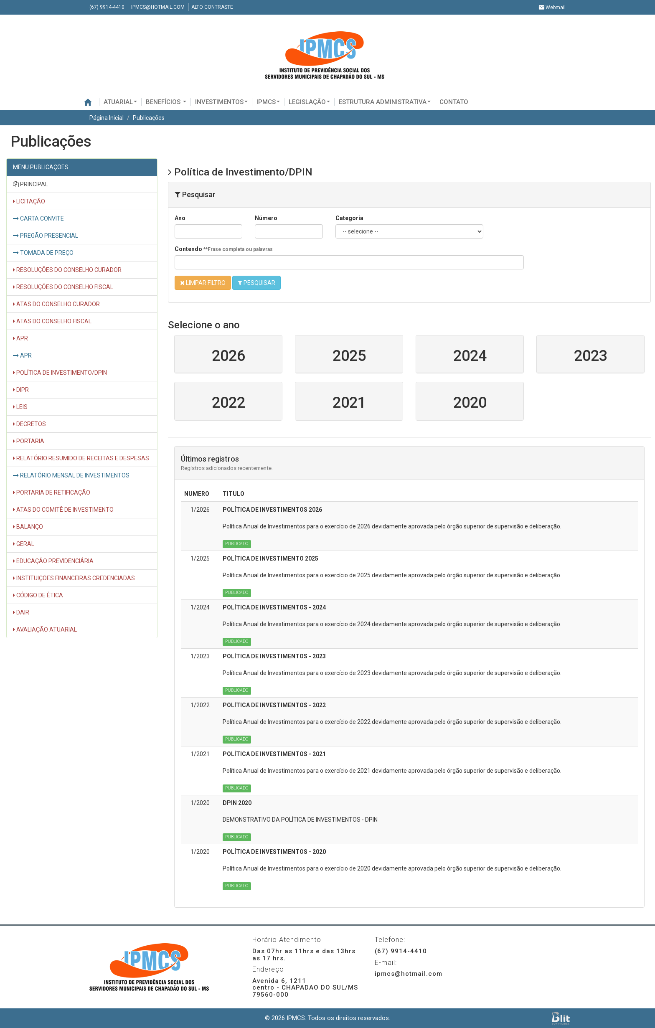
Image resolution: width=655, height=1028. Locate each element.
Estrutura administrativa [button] (385, 102)
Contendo (224, 249)
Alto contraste (212, 7)
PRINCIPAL (30, 184)
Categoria (349, 218)
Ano (180, 218)
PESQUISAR (256, 282)
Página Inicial (106, 117)
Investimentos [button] (221, 102)
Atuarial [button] (120, 102)
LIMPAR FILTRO (203, 282)
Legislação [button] (309, 102)
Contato (453, 102)
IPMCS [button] (268, 102)
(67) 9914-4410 (106, 7)
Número (266, 218)
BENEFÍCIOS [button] (166, 102)
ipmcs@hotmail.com (158, 7)
